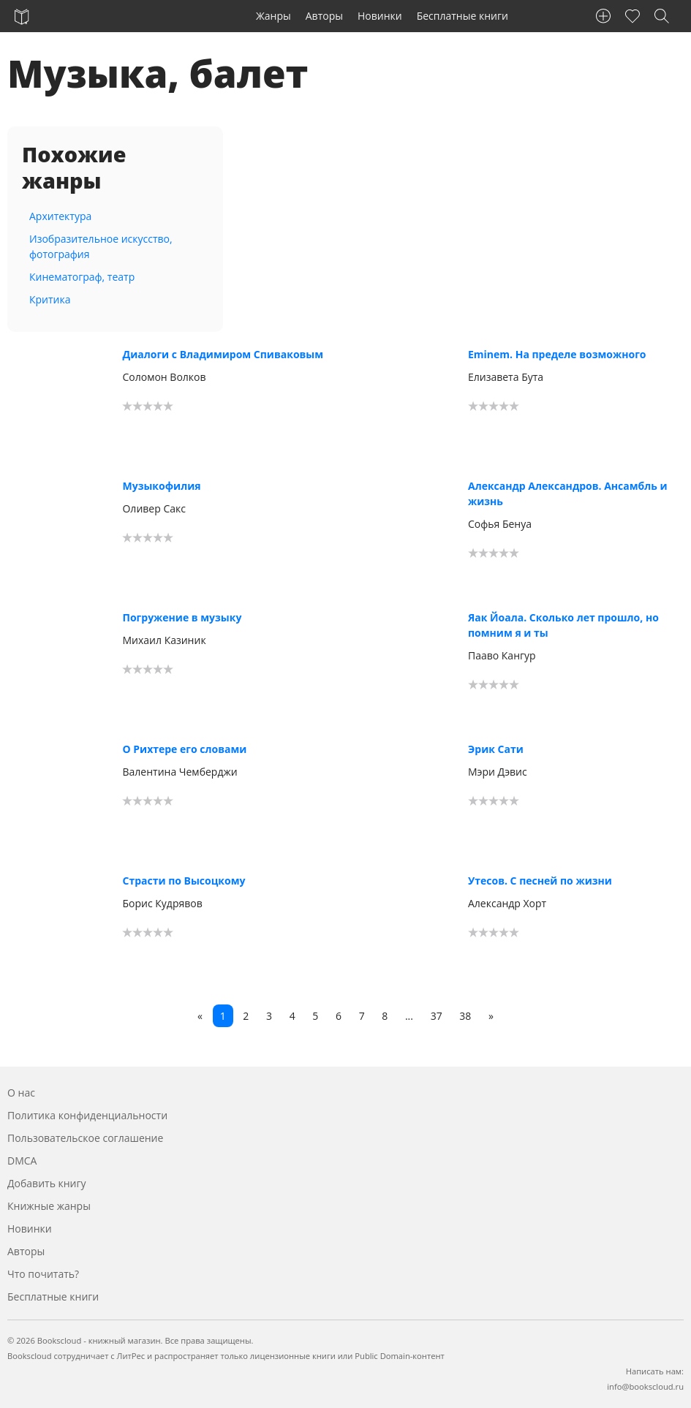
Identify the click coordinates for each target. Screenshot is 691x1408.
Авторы (324, 16)
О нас (21, 1092)
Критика (50, 299)
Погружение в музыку (181, 617)
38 (465, 1016)
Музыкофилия (161, 486)
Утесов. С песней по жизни (540, 880)
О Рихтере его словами (184, 749)
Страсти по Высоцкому (183, 880)
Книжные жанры (49, 1206)
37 (436, 1016)
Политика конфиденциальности (87, 1115)
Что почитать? (43, 1274)
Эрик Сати (496, 749)
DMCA (22, 1160)
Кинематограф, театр (82, 277)
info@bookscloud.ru (645, 1386)
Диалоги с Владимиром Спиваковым (222, 354)
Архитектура (60, 216)
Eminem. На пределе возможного (557, 354)
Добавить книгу (46, 1183)
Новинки (380, 16)
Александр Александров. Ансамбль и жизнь (568, 493)
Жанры (273, 16)
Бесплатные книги (462, 16)
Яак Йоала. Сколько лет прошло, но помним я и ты (563, 625)
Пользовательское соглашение (85, 1138)
